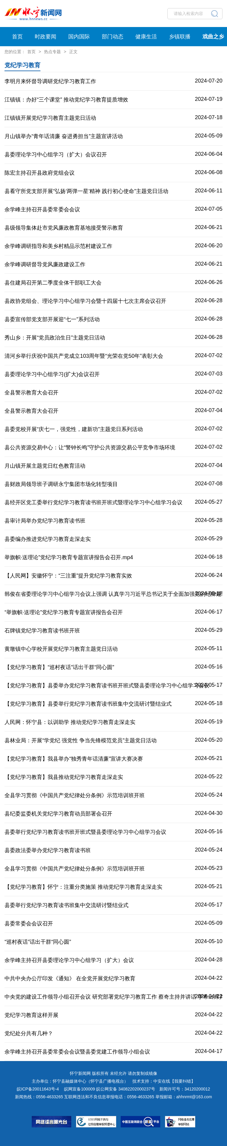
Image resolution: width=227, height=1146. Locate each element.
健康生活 (146, 37)
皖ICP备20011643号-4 (38, 1089)
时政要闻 (45, 37)
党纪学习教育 (22, 65)
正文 (73, 51)
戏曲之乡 (213, 37)
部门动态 (112, 37)
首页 (17, 37)
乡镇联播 (179, 37)
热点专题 (52, 51)
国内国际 (79, 37)
